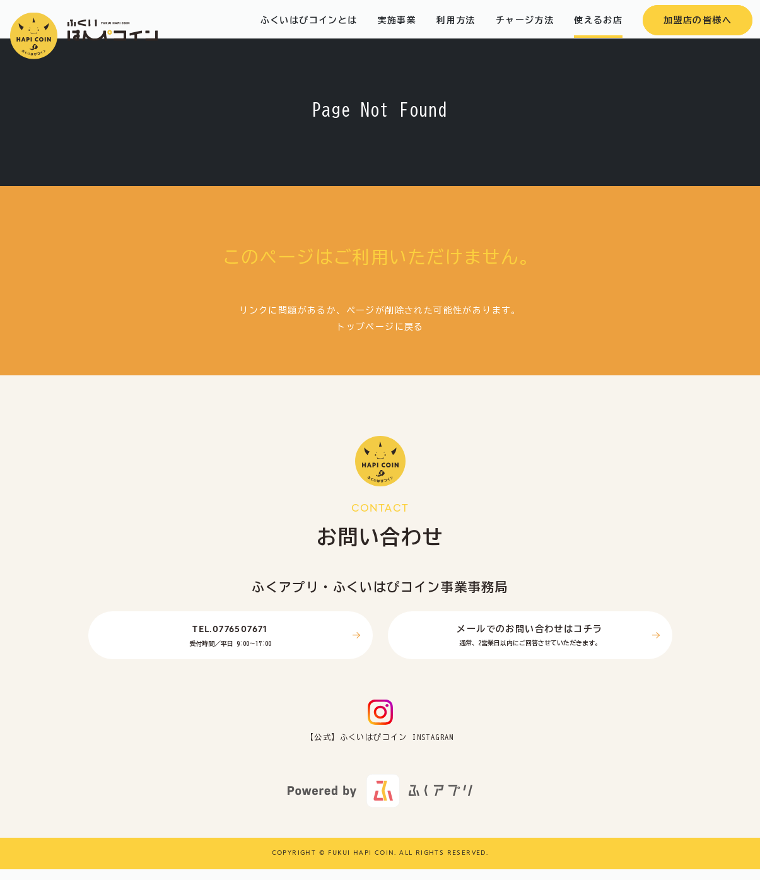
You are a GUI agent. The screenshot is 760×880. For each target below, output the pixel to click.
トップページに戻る (380, 337)
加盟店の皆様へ (698, 30)
